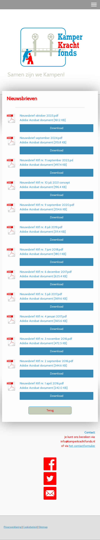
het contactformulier (82, 446)
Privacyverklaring (12, 527)
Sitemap (43, 527)
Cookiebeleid (30, 527)
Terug (50, 410)
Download (56, 128)
